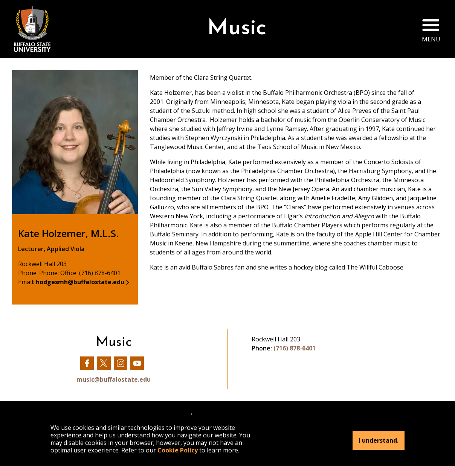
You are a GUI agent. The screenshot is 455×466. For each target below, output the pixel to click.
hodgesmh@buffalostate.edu (80, 282)
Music (236, 29)
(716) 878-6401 (294, 348)
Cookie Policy (177, 450)
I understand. (379, 440)
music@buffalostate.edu (113, 379)
